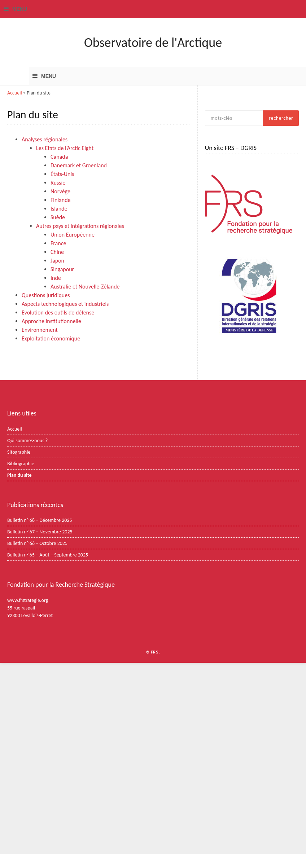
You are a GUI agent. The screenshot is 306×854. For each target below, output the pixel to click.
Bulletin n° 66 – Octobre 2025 (37, 543)
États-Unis (62, 174)
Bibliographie (20, 464)
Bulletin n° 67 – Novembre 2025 (40, 532)
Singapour (62, 269)
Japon (57, 260)
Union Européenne (73, 234)
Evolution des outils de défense (58, 312)
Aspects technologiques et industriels (65, 303)
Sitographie (18, 452)
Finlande (61, 200)
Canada (59, 156)
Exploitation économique (51, 338)
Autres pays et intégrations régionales (80, 226)
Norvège (60, 191)
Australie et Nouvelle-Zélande (85, 286)
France (58, 243)
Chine (57, 251)
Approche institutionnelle (51, 321)
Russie (58, 182)
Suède (58, 217)
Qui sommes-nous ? (27, 440)
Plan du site (19, 475)
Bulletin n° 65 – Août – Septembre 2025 (47, 555)
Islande (59, 208)
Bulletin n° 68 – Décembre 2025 (39, 520)
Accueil (14, 93)
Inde (56, 277)
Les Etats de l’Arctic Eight (64, 148)
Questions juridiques (46, 295)
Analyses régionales (44, 139)
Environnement (40, 329)
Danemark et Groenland (79, 165)
